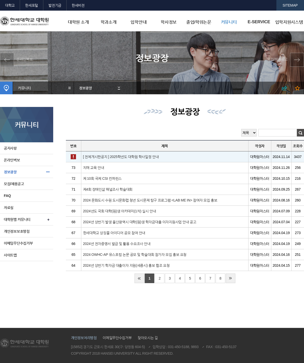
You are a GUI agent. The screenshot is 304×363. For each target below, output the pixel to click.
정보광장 (85, 88)
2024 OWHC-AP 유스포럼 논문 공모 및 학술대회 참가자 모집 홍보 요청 (135, 255)
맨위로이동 (265, 319)
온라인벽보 (24, 59)
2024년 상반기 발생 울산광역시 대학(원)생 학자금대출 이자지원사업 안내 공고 (139, 222)
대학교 (10, 5)
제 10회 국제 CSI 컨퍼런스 (102, 178)
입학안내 (138, 22)
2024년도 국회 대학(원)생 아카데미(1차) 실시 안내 (119, 211)
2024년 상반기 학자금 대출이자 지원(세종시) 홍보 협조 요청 (126, 265)
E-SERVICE (259, 21)
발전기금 (54, 5)
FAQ (7, 196)
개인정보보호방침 (17, 231)
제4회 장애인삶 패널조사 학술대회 (108, 189)
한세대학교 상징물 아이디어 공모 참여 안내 (114, 233)
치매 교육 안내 (93, 168)
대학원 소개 (78, 22)
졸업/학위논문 (198, 22)
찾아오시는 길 (148, 338)
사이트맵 (10, 255)
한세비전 (78, 5)
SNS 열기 (284, 88)
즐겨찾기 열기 (297, 88)
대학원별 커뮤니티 (17, 219)
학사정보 (169, 22)
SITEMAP (290, 5)
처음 (139, 278)
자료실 (8, 208)
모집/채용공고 (277, 59)
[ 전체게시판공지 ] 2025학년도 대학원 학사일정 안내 (121, 157)
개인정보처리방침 (84, 338)
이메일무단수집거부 (18, 243)
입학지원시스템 (289, 22)
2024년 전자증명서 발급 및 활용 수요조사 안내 (116, 244)
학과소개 (109, 22)
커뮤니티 (229, 22)
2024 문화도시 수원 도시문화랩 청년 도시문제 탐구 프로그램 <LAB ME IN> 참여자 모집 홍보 (150, 200)
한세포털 (31, 5)
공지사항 (10, 148)
